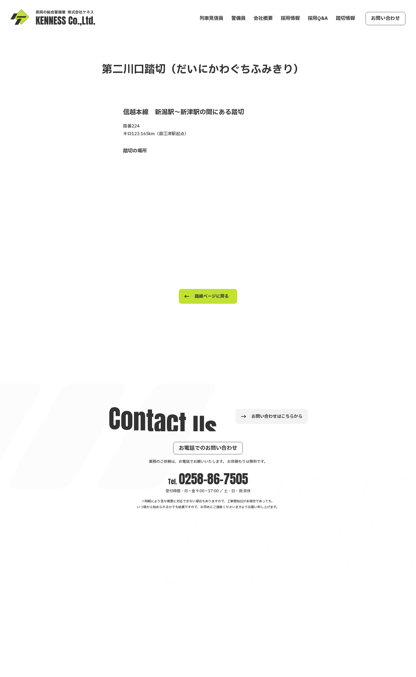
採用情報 (290, 18)
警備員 (238, 18)
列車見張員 (211, 18)
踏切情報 (345, 18)
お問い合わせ (385, 18)
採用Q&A (318, 18)
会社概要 (263, 18)
